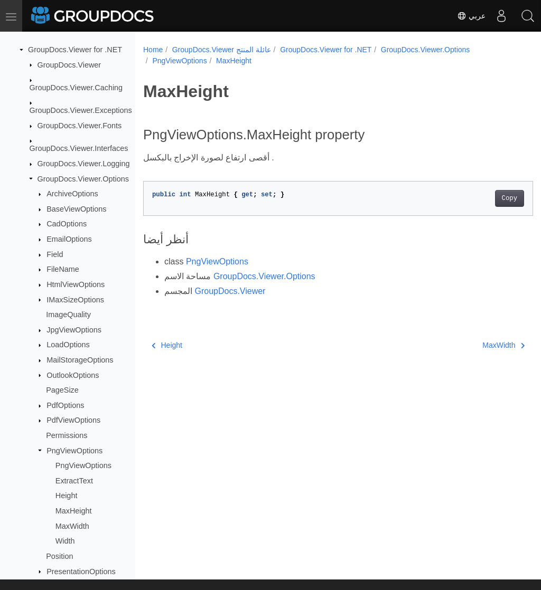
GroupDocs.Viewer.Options (83, 179)
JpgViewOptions (73, 330)
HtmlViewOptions (75, 284)
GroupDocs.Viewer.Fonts (80, 125)
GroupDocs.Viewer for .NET (75, 49)
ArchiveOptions (72, 193)
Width (65, 541)
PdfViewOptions (73, 420)
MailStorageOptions (79, 360)
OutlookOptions (72, 375)
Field (54, 254)
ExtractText (74, 481)
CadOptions (66, 224)
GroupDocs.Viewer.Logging (84, 163)
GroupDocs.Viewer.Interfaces (79, 148)
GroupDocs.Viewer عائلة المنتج (221, 49)
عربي (471, 16)
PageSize (62, 390)
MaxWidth (72, 526)
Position (59, 556)
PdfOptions (65, 405)
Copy (482, 198)
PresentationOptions (80, 571)
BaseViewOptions (76, 209)
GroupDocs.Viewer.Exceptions (81, 110)
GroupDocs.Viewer (69, 65)
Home (153, 49)
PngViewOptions (74, 450)
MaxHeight (73, 511)
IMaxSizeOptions (75, 300)
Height (66, 495)
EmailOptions (69, 239)
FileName (62, 269)
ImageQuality (68, 314)
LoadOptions (68, 344)
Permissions (66, 435)
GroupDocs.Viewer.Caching (76, 87)
